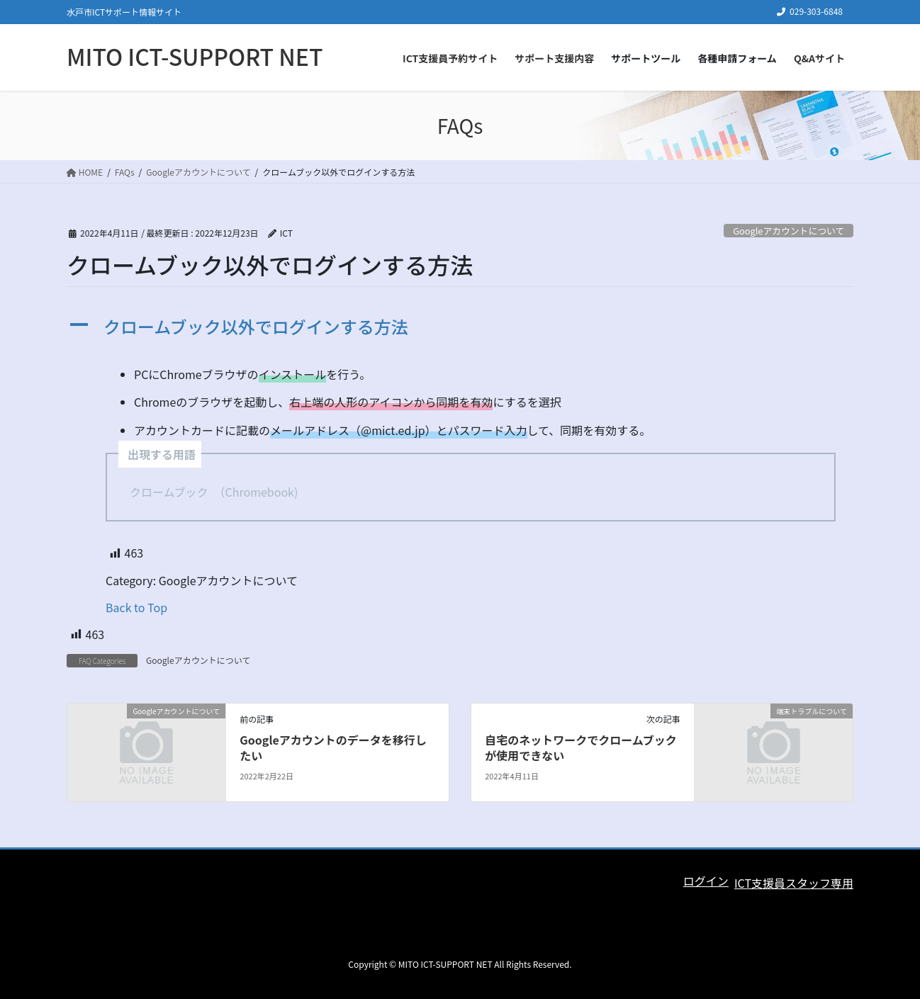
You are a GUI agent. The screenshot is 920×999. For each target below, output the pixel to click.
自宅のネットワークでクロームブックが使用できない (581, 747)
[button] (460, 327)
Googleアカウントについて (788, 230)
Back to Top (136, 607)
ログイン (706, 880)
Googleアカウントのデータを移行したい (333, 747)
